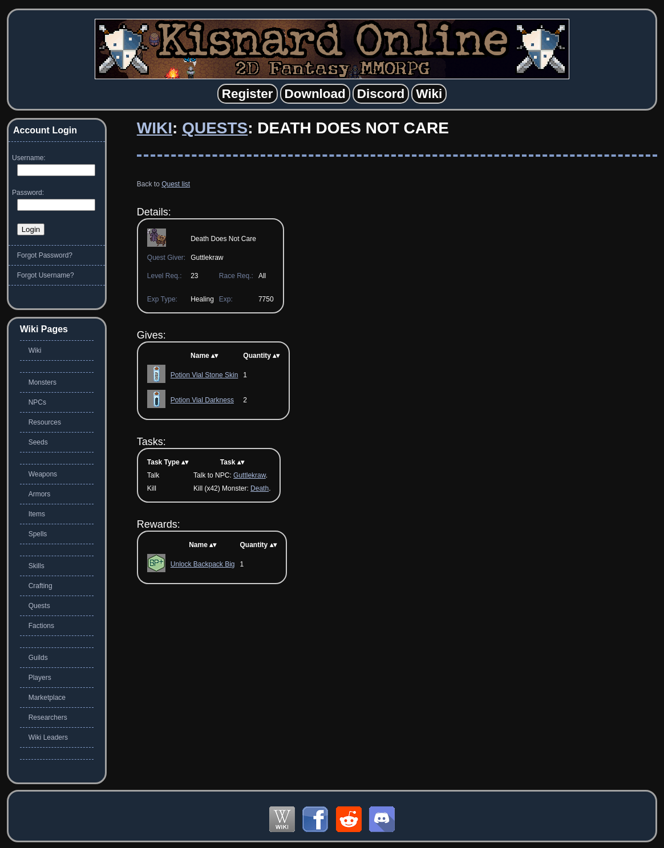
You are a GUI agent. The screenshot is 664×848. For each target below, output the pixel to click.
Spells (38, 534)
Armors (40, 494)
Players (40, 678)
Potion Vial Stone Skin (204, 375)
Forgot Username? (45, 275)
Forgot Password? (44, 255)
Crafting (40, 586)
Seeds (38, 442)
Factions (41, 626)
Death (259, 488)
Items (37, 514)
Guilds (38, 658)
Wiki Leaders (48, 737)
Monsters (42, 382)
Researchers (48, 717)
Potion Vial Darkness (202, 400)
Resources (45, 422)
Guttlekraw (249, 475)
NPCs (37, 402)
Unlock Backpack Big (203, 564)
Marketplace (47, 698)
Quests (215, 128)
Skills (36, 566)
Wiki (154, 128)
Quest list (175, 184)
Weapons (43, 474)
